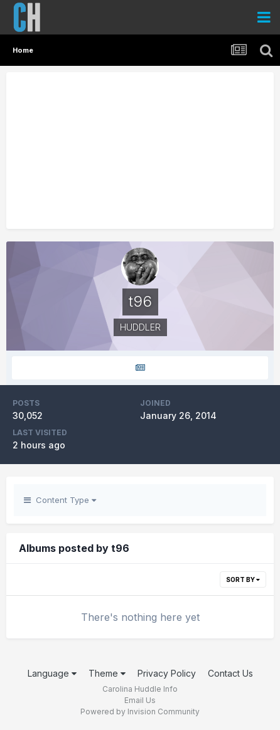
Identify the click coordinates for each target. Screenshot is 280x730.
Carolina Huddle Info (140, 689)
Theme (107, 673)
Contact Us (230, 673)
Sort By (243, 579)
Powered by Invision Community (140, 711)
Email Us (140, 700)
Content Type (60, 500)
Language (52, 673)
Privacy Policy (166, 673)
